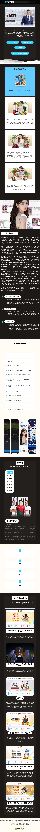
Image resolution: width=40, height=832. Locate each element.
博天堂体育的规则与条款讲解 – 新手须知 (20, 767)
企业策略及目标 (9, 321)
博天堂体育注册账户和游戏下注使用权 (20, 803)
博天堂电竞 (9, 481)
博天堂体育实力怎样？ (21, 354)
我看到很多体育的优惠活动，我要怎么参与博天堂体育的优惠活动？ (21, 386)
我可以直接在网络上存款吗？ (21, 365)
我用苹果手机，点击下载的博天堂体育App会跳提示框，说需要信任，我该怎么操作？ (21, 380)
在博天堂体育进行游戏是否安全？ (21, 396)
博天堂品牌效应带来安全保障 (12, 296)
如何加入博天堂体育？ (21, 361)
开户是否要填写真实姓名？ (21, 405)
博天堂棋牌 (9, 478)
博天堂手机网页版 (12, 42)
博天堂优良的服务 (10, 309)
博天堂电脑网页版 (27, 42)
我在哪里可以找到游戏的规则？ (21, 400)
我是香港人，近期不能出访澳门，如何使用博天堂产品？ (21, 375)
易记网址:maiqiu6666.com (20, 53)
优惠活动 (20, 698)
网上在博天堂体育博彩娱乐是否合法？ (21, 391)
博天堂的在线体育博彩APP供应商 (20, 733)
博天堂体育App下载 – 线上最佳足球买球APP (20, 631)
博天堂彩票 (9, 484)
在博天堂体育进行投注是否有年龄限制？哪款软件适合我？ (21, 370)
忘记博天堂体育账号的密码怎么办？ (21, 409)
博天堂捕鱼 (9, 490)
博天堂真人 (9, 475)
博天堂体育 (9, 472)
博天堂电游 (9, 487)
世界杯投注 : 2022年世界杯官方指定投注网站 (20, 665)
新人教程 (20, 47)
